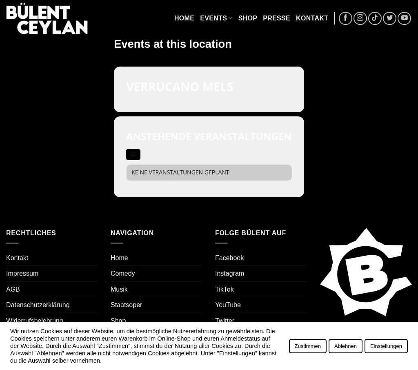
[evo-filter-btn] (133, 154)
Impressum (22, 273)
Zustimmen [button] (308, 346)
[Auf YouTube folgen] (404, 18)
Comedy (123, 273)
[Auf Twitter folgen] (389, 18)
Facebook (229, 257)
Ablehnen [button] (345, 346)
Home (184, 18)
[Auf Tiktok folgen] (375, 18)
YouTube (228, 304)
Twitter (224, 320)
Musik (119, 289)
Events (216, 18)
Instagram (229, 273)
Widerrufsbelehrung (34, 320)
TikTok (224, 289)
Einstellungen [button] (386, 346)
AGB (13, 289)
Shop (248, 18)
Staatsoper (126, 304)
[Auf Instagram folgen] (360, 18)
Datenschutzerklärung (38, 304)
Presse (276, 18)
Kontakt (312, 18)
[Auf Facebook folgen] (345, 18)
